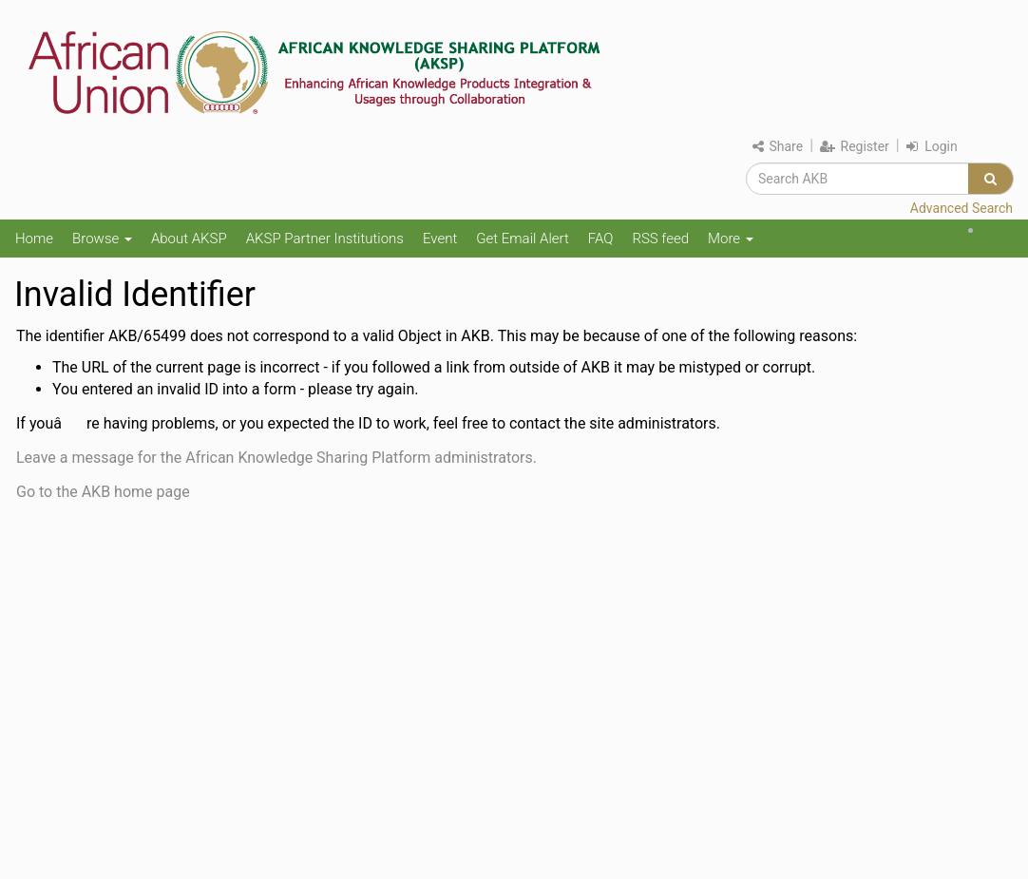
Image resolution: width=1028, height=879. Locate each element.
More (730, 238)
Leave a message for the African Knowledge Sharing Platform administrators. (276, 458)
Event (440, 238)
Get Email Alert (522, 238)
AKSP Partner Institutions (325, 238)
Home (34, 238)
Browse (102, 238)
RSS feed (660, 238)
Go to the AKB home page (103, 492)
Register (854, 146)
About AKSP (189, 238)
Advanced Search (961, 208)
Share (777, 146)
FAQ (601, 238)
